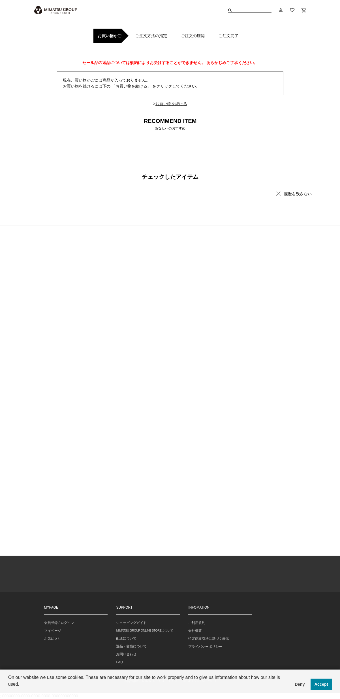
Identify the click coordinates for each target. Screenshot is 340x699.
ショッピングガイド (131, 623)
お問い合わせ (126, 654)
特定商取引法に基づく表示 (208, 639)
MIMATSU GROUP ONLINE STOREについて (144, 630)
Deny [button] (300, 684)
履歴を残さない (298, 194)
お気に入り (52, 639)
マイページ (52, 631)
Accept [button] (321, 684)
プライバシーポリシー (205, 647)
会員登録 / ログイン (59, 623)
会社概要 (195, 631)
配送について (126, 638)
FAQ (119, 662)
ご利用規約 (196, 623)
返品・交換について (131, 646)
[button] (9, 691)
